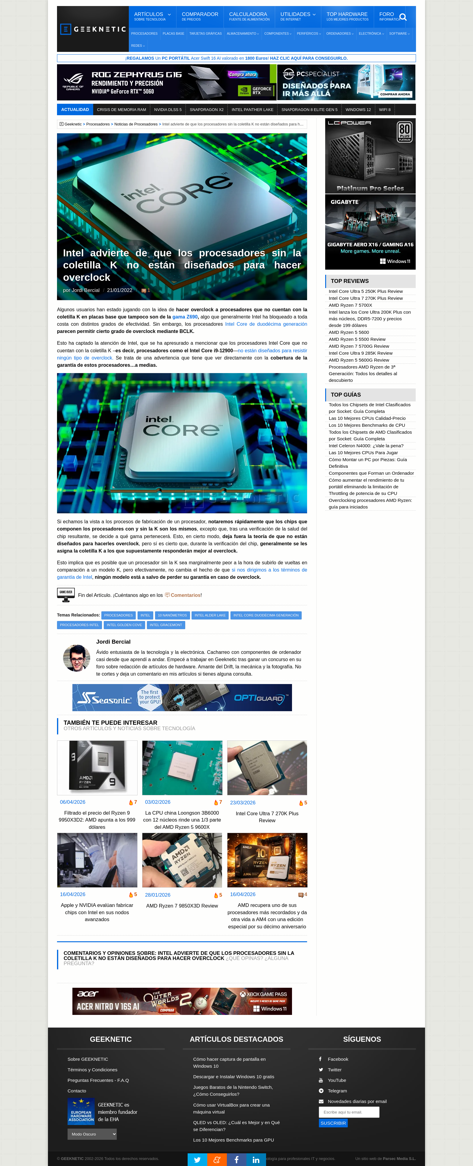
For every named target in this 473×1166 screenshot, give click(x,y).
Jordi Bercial (86, 290)
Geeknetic (73, 124)
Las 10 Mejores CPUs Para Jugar (363, 452)
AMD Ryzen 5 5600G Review (359, 360)
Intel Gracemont (166, 625)
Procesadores (144, 33)
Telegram (333, 1090)
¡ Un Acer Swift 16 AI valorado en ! (236, 58)
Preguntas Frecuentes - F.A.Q (98, 1080)
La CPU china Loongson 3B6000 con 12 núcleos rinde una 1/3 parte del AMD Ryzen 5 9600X (182, 820)
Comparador (200, 16)
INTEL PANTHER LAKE (252, 109)
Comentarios (185, 595)
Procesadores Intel (79, 625)
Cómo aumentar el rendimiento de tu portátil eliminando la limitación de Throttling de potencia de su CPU (366, 486)
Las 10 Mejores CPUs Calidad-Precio (367, 418)
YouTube (332, 1080)
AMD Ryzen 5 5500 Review (357, 339)
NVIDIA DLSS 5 (168, 109)
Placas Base (173, 33)
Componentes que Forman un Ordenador (371, 473)
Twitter (330, 1069)
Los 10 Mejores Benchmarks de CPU (367, 425)
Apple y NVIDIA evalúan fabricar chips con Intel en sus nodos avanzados (97, 912)
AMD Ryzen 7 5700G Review (359, 346)
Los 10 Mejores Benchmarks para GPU (233, 1139)
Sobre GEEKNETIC (88, 1059)
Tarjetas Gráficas (205, 33)
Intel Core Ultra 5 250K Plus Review (366, 291)
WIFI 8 (385, 109)
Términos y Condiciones (92, 1069)
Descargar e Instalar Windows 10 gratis (234, 1076)
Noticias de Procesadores (136, 124)
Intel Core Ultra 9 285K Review (360, 353)
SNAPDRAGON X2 (207, 109)
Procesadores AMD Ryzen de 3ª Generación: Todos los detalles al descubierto (363, 373)
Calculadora (249, 16)
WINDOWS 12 (358, 109)
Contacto (77, 1090)
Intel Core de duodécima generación (266, 324)
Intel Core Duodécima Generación (266, 615)
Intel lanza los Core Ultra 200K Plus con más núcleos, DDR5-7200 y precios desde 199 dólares (370, 318)
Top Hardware (348, 16)
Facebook (333, 1059)
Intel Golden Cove (124, 625)
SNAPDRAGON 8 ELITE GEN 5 (309, 109)
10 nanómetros (172, 615)
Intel (145, 615)
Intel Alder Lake (210, 615)
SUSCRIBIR (333, 1123)
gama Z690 (185, 316)
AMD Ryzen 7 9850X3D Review (182, 906)
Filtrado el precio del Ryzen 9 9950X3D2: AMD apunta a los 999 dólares (97, 820)
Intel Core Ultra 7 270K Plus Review (267, 817)
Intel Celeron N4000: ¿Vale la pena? (366, 445)
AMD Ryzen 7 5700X (350, 305)
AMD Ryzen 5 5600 (349, 332)
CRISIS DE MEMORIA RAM (121, 109)
